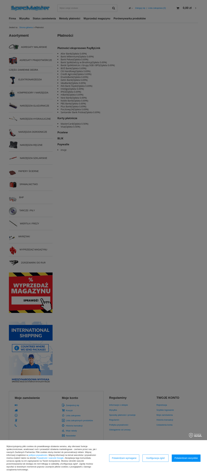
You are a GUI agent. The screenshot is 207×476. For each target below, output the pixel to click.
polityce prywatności (38, 455)
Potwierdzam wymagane (124, 458)
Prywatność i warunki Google (50, 458)
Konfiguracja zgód (155, 458)
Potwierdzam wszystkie (186, 458)
